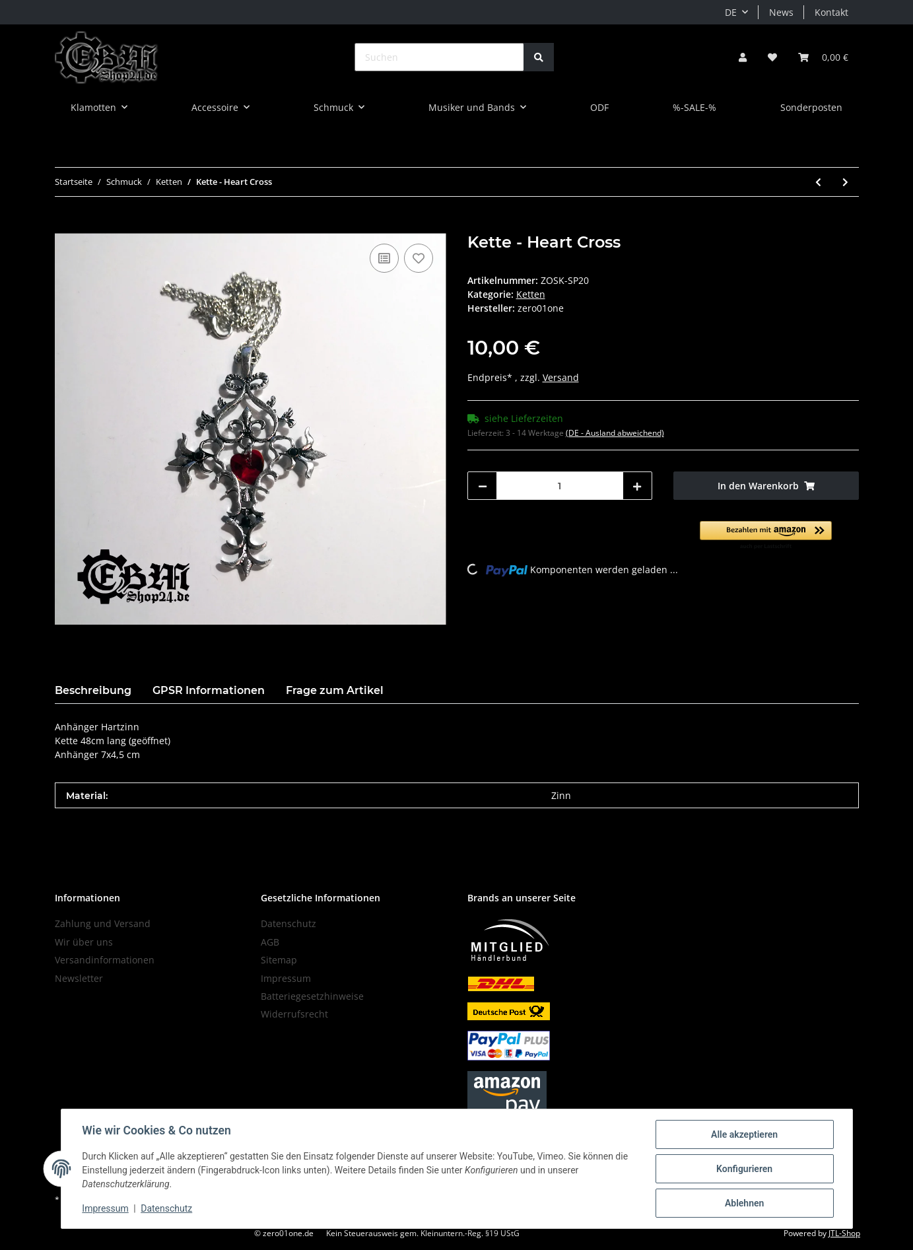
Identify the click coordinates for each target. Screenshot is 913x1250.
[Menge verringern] (482, 485)
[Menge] (560, 485)
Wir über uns (84, 942)
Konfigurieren (744, 1168)
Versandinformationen (104, 960)
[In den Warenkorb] (65, 226)
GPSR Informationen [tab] (208, 690)
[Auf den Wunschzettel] (418, 258)
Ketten (530, 294)
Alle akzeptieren (744, 1134)
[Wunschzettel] (772, 57)
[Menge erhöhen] (637, 485)
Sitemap (279, 960)
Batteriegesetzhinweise (312, 996)
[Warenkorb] (823, 57)
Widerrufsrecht (294, 1014)
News (781, 12)
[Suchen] (439, 57)
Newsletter (79, 978)
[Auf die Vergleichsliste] (384, 258)
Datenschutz (288, 923)
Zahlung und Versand (103, 923)
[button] (742, 57)
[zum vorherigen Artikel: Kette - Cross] (818, 182)
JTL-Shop (844, 1233)
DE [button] (731, 12)
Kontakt (831, 12)
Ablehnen (744, 1203)
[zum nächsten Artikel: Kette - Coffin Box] (845, 182)
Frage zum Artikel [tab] (335, 690)
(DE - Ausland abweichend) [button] (615, 432)
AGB (270, 942)
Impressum (286, 978)
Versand (561, 377)
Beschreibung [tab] (93, 690)
